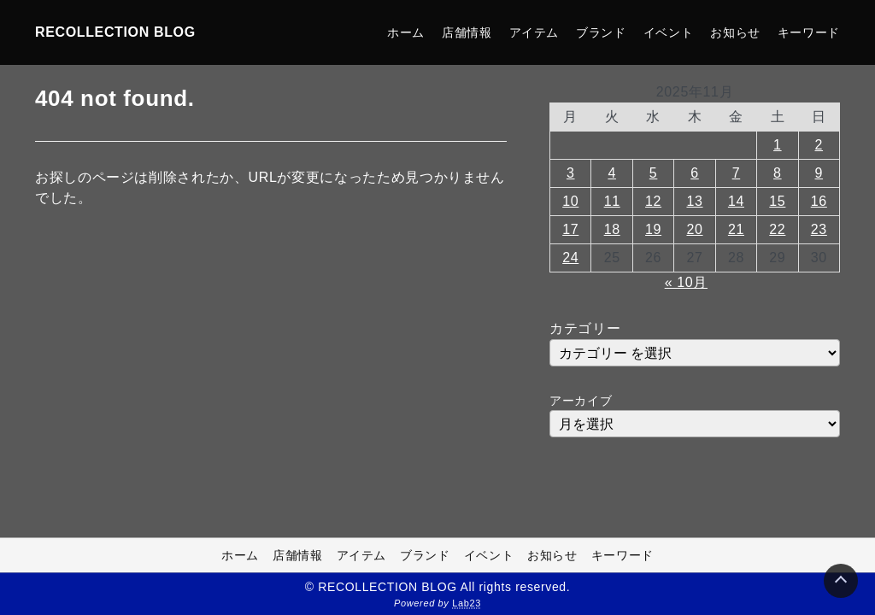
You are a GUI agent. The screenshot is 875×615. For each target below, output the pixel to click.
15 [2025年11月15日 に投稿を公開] (777, 201)
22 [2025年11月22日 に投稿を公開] (777, 229)
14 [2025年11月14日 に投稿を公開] (736, 201)
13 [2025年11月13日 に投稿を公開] (694, 201)
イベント (668, 32)
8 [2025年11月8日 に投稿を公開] (777, 173)
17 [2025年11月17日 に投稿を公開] (570, 229)
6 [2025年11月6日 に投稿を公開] (694, 173)
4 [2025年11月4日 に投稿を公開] (612, 173)
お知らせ (735, 32)
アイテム (534, 32)
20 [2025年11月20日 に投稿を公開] (694, 229)
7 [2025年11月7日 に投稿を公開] (736, 173)
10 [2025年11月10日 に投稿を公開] (570, 201)
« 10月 (686, 282)
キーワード (809, 32)
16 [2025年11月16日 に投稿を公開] (819, 201)
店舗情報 (467, 32)
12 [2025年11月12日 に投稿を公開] (653, 201)
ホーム (406, 32)
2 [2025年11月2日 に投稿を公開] (819, 145)
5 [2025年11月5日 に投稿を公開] (653, 173)
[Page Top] (841, 581)
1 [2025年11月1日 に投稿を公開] (777, 145)
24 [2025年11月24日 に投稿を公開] (570, 257)
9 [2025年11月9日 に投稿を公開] (819, 173)
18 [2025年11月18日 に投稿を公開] (612, 229)
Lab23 (466, 603)
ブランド (601, 32)
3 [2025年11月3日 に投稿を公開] (571, 173)
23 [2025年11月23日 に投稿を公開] (819, 229)
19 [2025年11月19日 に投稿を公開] (653, 229)
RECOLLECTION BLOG (115, 32)
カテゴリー (584, 328)
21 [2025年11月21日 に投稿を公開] (736, 229)
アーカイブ (580, 400)
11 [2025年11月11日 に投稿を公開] (612, 201)
